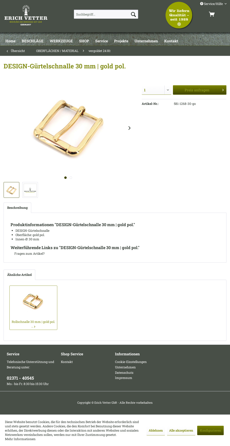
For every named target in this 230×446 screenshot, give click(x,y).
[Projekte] (121, 41)
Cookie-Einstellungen (131, 362)
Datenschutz (124, 372)
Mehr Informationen (20, 439)
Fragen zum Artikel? (28, 253)
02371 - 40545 (20, 378)
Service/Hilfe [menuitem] (211, 4)
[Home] (10, 41)
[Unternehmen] (146, 41)
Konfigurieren (210, 430)
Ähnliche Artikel (19, 275)
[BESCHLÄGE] (32, 41)
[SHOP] (84, 41)
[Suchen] (133, 14)
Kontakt (67, 362)
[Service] (101, 41)
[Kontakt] (171, 41)
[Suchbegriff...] (106, 14)
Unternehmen (125, 367)
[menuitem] (106, 14)
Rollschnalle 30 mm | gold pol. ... (33, 324)
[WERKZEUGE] (61, 41)
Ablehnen (156, 430)
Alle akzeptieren (181, 430)
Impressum (123, 378)
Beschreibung (17, 207)
